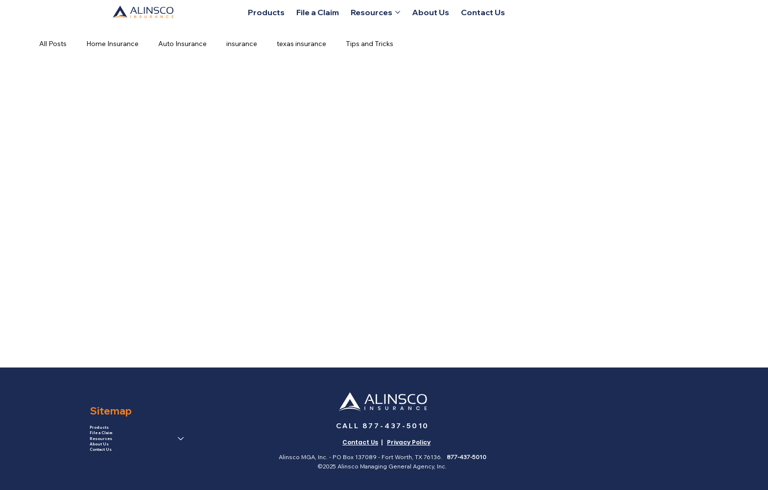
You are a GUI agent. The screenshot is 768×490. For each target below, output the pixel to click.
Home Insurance (112, 43)
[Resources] (181, 438)
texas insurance (301, 43)
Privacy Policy (409, 442)
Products (99, 427)
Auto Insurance (182, 43)
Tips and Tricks (369, 43)
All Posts (53, 43)
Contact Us (101, 449)
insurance (241, 43)
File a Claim (101, 432)
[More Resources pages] (397, 12)
